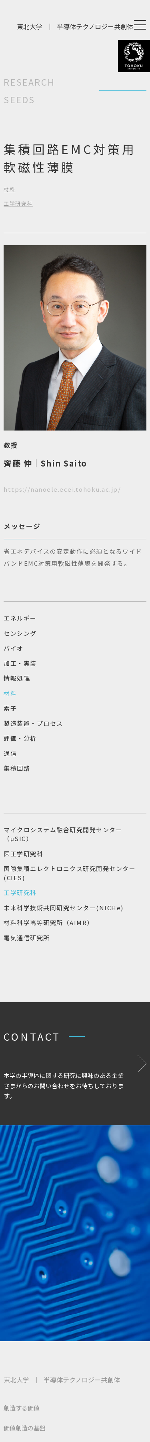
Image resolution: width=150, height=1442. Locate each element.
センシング (20, 633)
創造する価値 (22, 1408)
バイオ (14, 648)
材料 (9, 189)
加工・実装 (20, 663)
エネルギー (20, 618)
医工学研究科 (23, 853)
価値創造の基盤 (25, 1428)
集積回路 (17, 768)
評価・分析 (20, 738)
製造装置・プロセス (33, 723)
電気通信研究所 (27, 937)
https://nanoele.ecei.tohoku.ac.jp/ (62, 489)
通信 (10, 753)
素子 (10, 708)
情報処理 (17, 678)
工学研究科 (18, 203)
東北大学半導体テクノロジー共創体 (75, 26)
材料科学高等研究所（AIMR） (49, 922)
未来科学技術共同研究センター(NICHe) (64, 907)
